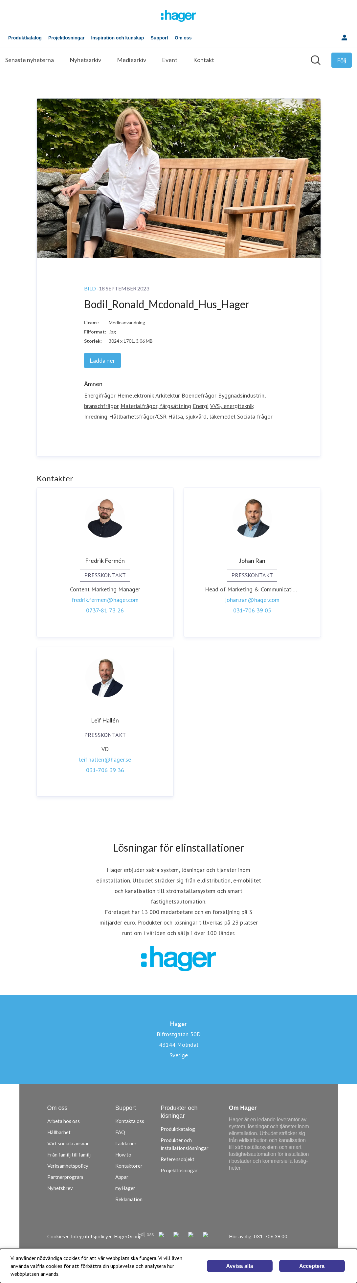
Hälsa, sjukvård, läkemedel (201, 416)
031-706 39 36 (105, 770)
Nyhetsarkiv (85, 59)
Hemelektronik (135, 395)
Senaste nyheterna (29, 59)
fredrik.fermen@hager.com (105, 600)
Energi (201, 406)
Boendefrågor (199, 395)
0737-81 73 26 (105, 610)
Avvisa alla (239, 1266)
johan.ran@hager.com (252, 600)
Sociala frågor (255, 416)
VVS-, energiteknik (232, 406)
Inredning (95, 416)
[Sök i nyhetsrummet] (315, 60)
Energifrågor (100, 395)
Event (169, 59)
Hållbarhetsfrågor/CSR (138, 416)
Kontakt (203, 59)
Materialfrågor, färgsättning (156, 406)
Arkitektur (167, 395)
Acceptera (311, 1266)
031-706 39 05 (252, 610)
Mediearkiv (131, 59)
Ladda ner (102, 360)
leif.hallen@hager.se (105, 759)
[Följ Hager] (341, 60)
